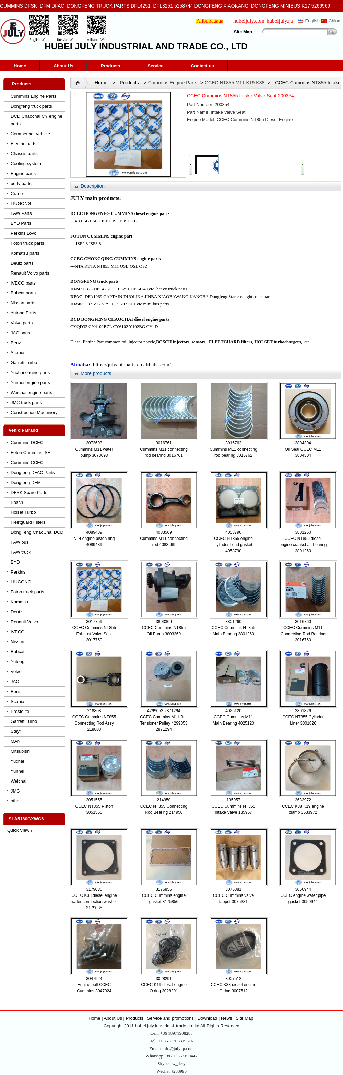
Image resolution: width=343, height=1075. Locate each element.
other (16, 801)
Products (110, 65)
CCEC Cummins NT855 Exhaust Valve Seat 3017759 (94, 634)
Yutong (18, 661)
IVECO (17, 631)
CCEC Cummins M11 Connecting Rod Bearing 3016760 (303, 634)
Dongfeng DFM (26, 482)
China (334, 20)
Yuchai (17, 761)
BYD (15, 562)
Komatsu (19, 601)
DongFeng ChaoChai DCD (37, 532)
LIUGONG (21, 203)
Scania (17, 352)
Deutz (16, 611)
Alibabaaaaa (209, 21)
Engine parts (23, 173)
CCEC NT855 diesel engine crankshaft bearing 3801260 (303, 544)
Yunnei (17, 771)
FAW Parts (21, 213)
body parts (21, 183)
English (312, 20)
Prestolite (20, 711)
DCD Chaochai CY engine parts (36, 120)
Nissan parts (23, 302)
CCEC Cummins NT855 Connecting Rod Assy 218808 (94, 723)
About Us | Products (124, 1018)
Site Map (243, 31)
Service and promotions (171, 1018)
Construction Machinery (34, 412)
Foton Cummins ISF (30, 452)
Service (155, 65)
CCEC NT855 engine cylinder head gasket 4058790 (233, 544)
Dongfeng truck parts (31, 106)
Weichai (18, 781)
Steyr (16, 731)
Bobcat (17, 651)
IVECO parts (23, 283)
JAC (15, 681)
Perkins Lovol (24, 233)
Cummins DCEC (27, 442)
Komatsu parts (25, 253)
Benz (16, 342)
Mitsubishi (21, 751)
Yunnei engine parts (30, 382)
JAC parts (20, 332)
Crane (17, 193)
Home (20, 65)
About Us (63, 65)
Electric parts (23, 143)
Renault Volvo (24, 621)
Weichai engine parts (31, 392)
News (226, 1018)
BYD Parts (21, 223)
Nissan (17, 641)
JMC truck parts (26, 402)
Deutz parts (22, 263)
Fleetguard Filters (28, 522)
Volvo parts (22, 322)
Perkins (18, 572)
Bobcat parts (23, 293)
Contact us (202, 65)
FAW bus (19, 542)
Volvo (16, 671)
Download (207, 1018)
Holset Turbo (23, 512)
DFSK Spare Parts (29, 492)
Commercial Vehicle (30, 133)
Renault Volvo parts (30, 273)
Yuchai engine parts (30, 372)
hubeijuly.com (248, 21)
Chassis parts (24, 153)
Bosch (17, 502)
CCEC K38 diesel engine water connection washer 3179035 (94, 901)
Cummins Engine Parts (33, 96)
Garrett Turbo (24, 362)
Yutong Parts (23, 312)
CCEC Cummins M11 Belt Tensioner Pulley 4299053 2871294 (164, 723)
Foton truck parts (27, 243)
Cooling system (26, 163)
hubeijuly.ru (280, 21)
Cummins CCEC (27, 462)
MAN (16, 741)
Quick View (18, 830)
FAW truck (21, 552)
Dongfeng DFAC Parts (33, 472)
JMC (15, 791)
